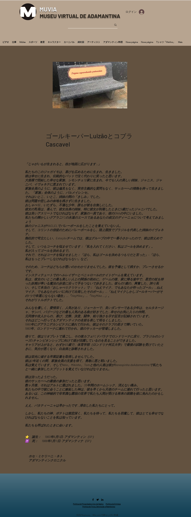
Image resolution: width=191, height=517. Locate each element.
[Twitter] (97, 499)
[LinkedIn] (102, 499)
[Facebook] (93, 499)
